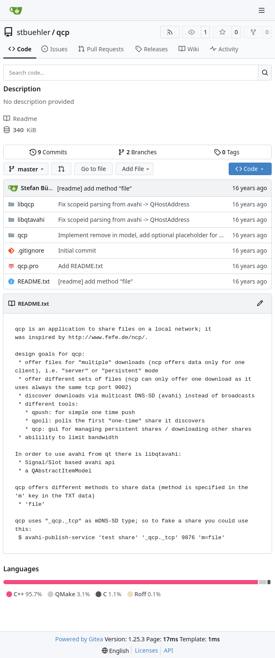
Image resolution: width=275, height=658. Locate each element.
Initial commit (77, 250)
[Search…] (265, 72)
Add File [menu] (136, 169)
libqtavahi (31, 220)
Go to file (93, 169)
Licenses (146, 650)
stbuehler (33, 32)
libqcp (26, 204)
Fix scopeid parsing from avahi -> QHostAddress (123, 204)
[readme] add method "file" (94, 188)
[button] (61, 169)
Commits (48, 152)
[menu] (115, 651)
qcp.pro (28, 266)
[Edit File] (260, 303)
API (168, 650)
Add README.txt (80, 266)
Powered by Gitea (79, 639)
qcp (63, 32)
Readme (20, 118)
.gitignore (31, 250)
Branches (137, 152)
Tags (227, 152)
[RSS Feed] (169, 32)
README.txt (34, 281)
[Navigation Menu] (262, 10)
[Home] (16, 10)
